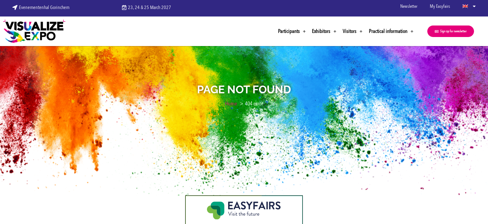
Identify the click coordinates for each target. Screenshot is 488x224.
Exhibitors (324, 31)
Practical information (391, 31)
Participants (292, 31)
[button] (450, 31)
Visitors (353, 31)
